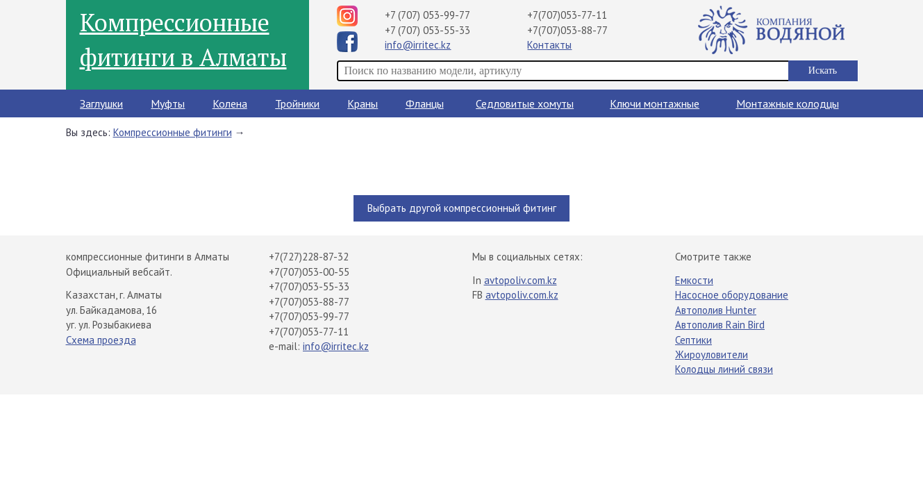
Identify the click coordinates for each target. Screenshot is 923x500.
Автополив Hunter (715, 310)
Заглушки (101, 103)
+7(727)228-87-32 (309, 256)
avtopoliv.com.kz (520, 280)
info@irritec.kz (418, 44)
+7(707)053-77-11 (567, 15)
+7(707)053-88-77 (567, 30)
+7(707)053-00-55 (309, 271)
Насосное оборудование (731, 294)
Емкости (694, 280)
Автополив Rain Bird (720, 324)
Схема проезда (101, 340)
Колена (230, 103)
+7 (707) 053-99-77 (427, 15)
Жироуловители (711, 354)
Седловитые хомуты (525, 103)
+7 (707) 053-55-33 (427, 30)
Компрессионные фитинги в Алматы (183, 39)
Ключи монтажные (654, 103)
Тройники (297, 103)
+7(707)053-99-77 (309, 316)
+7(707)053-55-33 (309, 286)
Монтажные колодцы (787, 103)
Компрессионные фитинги (172, 132)
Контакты (549, 44)
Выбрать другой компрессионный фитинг (461, 208)
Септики (693, 340)
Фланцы (425, 103)
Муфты (168, 103)
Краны (362, 103)
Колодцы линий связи (724, 369)
